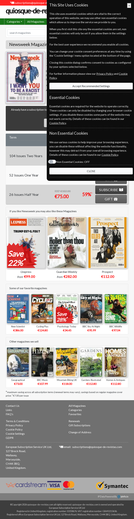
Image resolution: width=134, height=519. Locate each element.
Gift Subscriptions (79, 425)
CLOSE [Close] (91, 171)
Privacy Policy (14, 425)
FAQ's (9, 414)
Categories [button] (13, 21)
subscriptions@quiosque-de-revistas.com (40, 2)
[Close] (129, 5)
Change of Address (80, 432)
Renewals (74, 421)
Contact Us (12, 405)
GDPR (9, 437)
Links (9, 410)
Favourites (75, 414)
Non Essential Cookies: (73, 161)
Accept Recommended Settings (91, 86)
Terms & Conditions (17, 421)
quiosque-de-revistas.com (44, 11)
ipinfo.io (122, 496)
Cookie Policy (14, 429)
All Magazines (35, 21)
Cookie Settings (15, 433)
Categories (75, 410)
